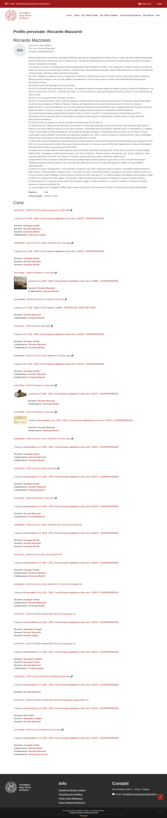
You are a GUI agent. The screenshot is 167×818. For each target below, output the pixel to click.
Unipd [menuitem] (76, 15)
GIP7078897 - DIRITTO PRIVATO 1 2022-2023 (34, 498)
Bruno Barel (28, 715)
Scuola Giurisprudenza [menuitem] (130, 15)
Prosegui (83, 816)
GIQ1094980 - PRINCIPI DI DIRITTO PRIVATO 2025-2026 (39, 299)
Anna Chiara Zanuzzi (38, 754)
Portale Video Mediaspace (71, 798)
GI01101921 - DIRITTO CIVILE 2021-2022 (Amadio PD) (38, 554)
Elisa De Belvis (35, 748)
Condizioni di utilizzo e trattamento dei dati (83, 812)
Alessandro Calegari (32, 629)
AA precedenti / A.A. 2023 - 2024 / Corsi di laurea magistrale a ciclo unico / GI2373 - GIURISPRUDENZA (85, 420)
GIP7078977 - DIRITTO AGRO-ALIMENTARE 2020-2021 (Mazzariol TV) (45, 644)
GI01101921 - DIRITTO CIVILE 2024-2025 (32, 326)
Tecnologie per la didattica (70, 794)
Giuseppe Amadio (31, 226)
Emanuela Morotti (31, 232)
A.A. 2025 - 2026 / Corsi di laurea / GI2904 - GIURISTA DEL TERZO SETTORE (59, 308)
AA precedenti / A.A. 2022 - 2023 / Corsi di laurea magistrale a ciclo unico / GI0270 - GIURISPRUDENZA (71, 533)
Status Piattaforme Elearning (72, 803)
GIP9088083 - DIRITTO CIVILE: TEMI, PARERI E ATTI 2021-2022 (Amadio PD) (48, 584)
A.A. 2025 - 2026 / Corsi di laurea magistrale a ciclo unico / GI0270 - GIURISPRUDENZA (63, 218)
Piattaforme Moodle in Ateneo (72, 790)
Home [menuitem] (69, 15)
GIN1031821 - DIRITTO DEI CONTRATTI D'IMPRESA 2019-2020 (42, 676)
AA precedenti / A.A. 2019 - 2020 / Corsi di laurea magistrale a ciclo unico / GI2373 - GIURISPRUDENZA (71, 685)
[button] (145, 4)
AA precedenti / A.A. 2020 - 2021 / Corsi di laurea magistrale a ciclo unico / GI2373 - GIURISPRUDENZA (71, 652)
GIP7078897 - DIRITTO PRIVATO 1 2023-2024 (34, 412)
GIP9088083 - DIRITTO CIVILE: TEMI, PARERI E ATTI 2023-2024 (42, 439)
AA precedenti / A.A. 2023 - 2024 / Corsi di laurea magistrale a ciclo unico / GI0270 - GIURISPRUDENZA (71, 447)
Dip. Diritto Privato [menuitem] (89, 15)
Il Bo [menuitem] (158, 15)
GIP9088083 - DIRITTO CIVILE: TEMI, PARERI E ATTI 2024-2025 (42, 356)
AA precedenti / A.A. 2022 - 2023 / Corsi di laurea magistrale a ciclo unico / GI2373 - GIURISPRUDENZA (71, 506)
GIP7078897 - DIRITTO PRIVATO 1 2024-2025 (34, 385)
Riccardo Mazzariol (32, 229)
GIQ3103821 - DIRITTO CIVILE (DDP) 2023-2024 (35, 468)
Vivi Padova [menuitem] (148, 15)
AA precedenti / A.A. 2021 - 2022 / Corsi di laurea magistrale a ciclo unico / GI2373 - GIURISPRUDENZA (71, 622)
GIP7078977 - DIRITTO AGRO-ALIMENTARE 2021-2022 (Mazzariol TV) (45, 614)
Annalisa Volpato (31, 635)
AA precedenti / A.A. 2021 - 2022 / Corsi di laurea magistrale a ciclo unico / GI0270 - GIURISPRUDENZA (71, 563)
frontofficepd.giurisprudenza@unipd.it (33, 4)
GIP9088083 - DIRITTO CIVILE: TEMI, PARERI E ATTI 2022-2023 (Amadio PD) (48, 525)
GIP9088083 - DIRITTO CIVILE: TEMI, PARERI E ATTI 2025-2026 (42, 243)
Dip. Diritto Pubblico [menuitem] (109, 15)
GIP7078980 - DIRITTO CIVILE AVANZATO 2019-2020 (37, 730)
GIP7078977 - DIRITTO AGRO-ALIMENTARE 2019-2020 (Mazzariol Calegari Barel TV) (51, 700)
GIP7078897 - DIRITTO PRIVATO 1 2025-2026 (34, 273)
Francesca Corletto (37, 235)
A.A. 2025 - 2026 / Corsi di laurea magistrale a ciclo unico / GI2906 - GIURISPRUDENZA (77, 281)
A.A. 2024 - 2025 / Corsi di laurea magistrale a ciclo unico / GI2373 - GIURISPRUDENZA (77, 394)
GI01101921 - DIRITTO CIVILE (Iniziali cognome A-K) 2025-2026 (42, 210)
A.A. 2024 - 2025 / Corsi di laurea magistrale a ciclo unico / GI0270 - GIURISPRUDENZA (63, 334)
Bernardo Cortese (31, 662)
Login (159, 4)
